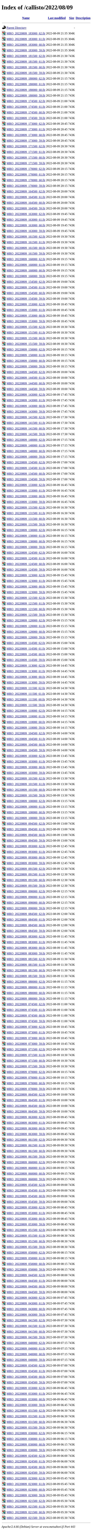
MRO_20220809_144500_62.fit (26, 372)
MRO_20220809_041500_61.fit (26, 1326)
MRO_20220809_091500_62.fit (26, 868)
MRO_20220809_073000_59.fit (26, 1043)
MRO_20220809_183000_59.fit (26, 50)
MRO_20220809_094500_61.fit (26, 829)
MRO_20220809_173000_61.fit (26, 129)
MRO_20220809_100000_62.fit (26, 801)
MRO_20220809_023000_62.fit (26, 1478)
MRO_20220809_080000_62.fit (26, 981)
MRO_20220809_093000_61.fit (26, 851)
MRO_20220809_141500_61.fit (26, 422)
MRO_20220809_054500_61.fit (26, 1190)
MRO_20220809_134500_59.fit (26, 479)
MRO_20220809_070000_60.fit (26, 1083)
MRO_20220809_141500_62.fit (26, 417)
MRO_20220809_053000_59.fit (26, 1224)
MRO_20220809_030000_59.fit (26, 1450)
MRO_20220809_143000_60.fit (26, 406)
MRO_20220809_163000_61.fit (26, 219)
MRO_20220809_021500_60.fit (26, 1512)
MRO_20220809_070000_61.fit (26, 1077)
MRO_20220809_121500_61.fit (26, 603)
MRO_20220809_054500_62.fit (26, 1184)
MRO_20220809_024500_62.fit (26, 1455)
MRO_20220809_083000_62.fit (26, 936)
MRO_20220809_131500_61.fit (26, 513)
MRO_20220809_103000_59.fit (26, 772)
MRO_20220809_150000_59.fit (26, 366)
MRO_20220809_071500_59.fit (26, 1066)
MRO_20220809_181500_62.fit (26, 56)
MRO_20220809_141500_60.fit (26, 428)
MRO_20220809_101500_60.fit (26, 789)
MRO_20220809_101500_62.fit (26, 778)
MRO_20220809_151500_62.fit (26, 327)
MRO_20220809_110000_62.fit (26, 710)
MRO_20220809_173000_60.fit (26, 135)
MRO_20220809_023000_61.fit (26, 1484)
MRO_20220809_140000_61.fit (26, 445)
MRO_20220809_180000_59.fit (26, 95)
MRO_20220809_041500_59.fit (26, 1337)
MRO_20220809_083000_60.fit (26, 947)
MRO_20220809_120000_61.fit (26, 626)
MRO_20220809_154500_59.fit (26, 298)
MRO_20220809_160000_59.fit (26, 276)
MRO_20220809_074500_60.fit (26, 1015)
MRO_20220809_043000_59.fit (26, 1314)
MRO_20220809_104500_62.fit (26, 733)
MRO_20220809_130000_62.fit (26, 530)
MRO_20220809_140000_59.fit (26, 456)
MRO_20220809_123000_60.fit (26, 586)
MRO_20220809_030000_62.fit (26, 1433)
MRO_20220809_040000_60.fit (26, 1354)
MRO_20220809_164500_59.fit (26, 208)
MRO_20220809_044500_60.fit (26, 1286)
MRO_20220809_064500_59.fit (26, 1111)
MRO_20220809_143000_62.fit (26, 394)
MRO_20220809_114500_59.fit (26, 660)
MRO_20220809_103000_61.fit (26, 761)
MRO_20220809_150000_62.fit (26, 349)
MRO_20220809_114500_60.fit (26, 654)
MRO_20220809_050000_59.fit (26, 1269)
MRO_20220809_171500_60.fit (26, 157)
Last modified (57, 18)
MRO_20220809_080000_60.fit (26, 993)
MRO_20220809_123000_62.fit (26, 575)
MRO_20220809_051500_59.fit (26, 1247)
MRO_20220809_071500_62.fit (26, 1049)
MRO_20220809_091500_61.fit (26, 874)
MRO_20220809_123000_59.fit (26, 592)
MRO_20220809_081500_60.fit (26, 970)
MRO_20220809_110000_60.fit (26, 722)
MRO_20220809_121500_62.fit (26, 597)
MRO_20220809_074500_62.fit (26, 1004)
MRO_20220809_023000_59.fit (26, 1495)
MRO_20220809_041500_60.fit (26, 1331)
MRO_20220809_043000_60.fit (26, 1309)
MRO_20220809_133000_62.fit (26, 485)
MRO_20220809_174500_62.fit (26, 101)
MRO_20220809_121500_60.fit (26, 609)
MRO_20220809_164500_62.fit (26, 191)
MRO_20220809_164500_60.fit (26, 202)
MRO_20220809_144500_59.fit (26, 389)
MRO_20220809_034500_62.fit (26, 1365)
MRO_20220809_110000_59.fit (26, 727)
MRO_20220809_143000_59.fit (26, 411)
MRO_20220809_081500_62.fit (26, 959)
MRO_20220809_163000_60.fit (26, 225)
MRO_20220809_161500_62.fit (26, 236)
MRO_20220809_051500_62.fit (26, 1230)
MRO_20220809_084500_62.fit (26, 914)
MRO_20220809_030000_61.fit (26, 1438)
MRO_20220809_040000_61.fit (26, 1348)
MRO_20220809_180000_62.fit (26, 78)
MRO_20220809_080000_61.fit (26, 987)
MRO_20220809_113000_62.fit (26, 665)
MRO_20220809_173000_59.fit (26, 140)
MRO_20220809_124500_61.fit (26, 558)
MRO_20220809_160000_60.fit (26, 270)
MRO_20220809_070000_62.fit (26, 1072)
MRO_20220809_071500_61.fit (26, 1055)
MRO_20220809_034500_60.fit (26, 1376)
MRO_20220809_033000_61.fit (26, 1393)
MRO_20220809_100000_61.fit (26, 806)
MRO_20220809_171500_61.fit (26, 152)
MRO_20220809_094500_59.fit (26, 840)
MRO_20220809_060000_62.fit (26, 1162)
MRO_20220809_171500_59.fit (26, 163)
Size (71, 18)
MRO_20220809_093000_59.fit (26, 863)
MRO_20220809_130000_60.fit (26, 541)
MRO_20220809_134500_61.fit (26, 468)
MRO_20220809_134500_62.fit (26, 462)
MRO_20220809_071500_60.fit (26, 1060)
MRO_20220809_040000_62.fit (26, 1342)
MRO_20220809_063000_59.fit (26, 1134)
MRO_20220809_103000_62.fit (26, 755)
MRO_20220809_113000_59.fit (26, 682)
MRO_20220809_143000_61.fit (26, 400)
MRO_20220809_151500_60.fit (26, 338)
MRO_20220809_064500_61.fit (26, 1100)
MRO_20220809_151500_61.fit (26, 332)
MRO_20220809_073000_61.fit (26, 1032)
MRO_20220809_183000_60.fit (26, 44)
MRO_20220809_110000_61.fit (26, 716)
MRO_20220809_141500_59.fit (26, 434)
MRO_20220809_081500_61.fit (26, 964)
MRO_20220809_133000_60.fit (26, 496)
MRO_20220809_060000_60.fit (26, 1173)
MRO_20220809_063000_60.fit (26, 1128)
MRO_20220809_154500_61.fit (26, 287)
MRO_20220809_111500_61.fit (26, 693)
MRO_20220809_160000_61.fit (26, 264)
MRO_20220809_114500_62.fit (26, 643)
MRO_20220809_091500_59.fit (26, 885)
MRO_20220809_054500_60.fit (26, 1196)
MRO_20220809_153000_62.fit (26, 304)
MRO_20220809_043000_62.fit (26, 1297)
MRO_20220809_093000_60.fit (26, 857)
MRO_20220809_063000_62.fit (26, 1117)
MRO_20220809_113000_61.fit (26, 671)
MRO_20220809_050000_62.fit (26, 1252)
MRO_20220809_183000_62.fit (26, 33)
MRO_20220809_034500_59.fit (26, 1382)
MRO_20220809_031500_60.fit (26, 1422)
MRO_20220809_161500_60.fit (26, 247)
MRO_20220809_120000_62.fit (26, 620)
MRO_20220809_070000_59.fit (26, 1088)
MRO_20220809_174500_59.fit (26, 118)
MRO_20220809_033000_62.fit (26, 1388)
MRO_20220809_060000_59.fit (26, 1179)
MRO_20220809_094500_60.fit (26, 834)
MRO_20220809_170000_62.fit (26, 168)
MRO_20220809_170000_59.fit (26, 185)
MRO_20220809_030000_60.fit (26, 1444)
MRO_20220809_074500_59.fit (26, 1021)
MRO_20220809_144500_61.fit (26, 377)
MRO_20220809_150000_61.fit (26, 355)
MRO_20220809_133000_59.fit (26, 501)
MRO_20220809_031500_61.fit (26, 1416)
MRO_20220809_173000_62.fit (26, 123)
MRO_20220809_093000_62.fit (26, 846)
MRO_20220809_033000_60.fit (26, 1399)
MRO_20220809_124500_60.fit (26, 564)
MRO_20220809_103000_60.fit (26, 767)
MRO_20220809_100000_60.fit (26, 812)
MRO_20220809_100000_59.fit (26, 818)
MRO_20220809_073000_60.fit (26, 1038)
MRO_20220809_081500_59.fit (26, 976)
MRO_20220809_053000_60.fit (26, 1218)
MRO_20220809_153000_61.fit (26, 310)
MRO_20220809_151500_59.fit (26, 343)
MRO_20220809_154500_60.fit (26, 293)
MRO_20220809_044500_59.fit (26, 1292)
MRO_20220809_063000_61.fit (26, 1122)
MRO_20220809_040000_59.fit (26, 1359)
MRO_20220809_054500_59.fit (26, 1201)
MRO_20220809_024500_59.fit (26, 1472)
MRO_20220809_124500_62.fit (26, 552)
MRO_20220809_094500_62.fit (26, 823)
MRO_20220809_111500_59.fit (26, 705)
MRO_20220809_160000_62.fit (26, 259)
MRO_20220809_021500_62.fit (26, 1501)
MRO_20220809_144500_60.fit (26, 383)
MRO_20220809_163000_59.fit (26, 231)
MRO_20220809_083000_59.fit (26, 953)
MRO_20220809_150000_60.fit (26, 360)
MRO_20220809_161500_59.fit (26, 253)
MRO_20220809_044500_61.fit (26, 1280)
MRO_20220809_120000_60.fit (26, 631)
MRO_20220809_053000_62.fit (26, 1207)
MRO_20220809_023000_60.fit (26, 1489)
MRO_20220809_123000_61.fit (26, 580)
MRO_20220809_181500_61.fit (26, 61)
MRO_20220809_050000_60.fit (26, 1263)
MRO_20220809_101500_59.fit (26, 795)
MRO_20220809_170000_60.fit (26, 180)
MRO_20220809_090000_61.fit (26, 897)
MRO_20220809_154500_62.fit (26, 281)
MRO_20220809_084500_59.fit (26, 930)
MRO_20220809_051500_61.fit (26, 1235)
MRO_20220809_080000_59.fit (26, 998)
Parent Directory (16, 27)
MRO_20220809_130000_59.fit (26, 547)
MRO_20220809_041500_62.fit (26, 1320)
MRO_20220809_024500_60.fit (26, 1467)
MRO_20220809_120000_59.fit (26, 637)
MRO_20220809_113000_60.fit (26, 676)
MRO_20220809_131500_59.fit (26, 524)
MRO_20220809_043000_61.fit (26, 1303)
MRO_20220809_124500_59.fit (26, 569)
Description (83, 18)
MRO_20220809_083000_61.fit (26, 942)
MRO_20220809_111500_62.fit (26, 688)
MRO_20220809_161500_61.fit (26, 242)
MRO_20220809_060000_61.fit (26, 1168)
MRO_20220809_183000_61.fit (26, 39)
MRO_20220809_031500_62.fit (26, 1410)
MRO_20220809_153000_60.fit (26, 315)
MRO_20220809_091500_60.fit (26, 880)
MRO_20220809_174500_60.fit (26, 112)
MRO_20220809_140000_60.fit (26, 451)
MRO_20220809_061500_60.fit (26, 1151)
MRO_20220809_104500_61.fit (26, 739)
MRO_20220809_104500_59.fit (26, 750)
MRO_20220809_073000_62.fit (26, 1026)
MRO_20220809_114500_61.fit (26, 648)
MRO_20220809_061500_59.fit (26, 1156)
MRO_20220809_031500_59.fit (26, 1427)
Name (26, 18)
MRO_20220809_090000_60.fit (26, 902)
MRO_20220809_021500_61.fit (26, 1506)
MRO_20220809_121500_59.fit (26, 614)
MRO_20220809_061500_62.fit (26, 1139)
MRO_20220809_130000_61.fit (26, 535)
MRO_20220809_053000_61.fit (26, 1213)
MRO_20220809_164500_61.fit (26, 197)
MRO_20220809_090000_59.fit (26, 908)
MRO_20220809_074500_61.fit (26, 1009)
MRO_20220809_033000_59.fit (26, 1405)
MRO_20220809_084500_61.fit (26, 919)
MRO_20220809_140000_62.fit (26, 439)
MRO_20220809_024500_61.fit (26, 1461)
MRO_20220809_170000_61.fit (26, 174)
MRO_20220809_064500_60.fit (26, 1105)
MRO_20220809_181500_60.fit (26, 67)
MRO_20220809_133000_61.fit (26, 490)
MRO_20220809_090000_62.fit (26, 891)
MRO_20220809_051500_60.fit (26, 1241)
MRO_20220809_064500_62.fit (26, 1094)
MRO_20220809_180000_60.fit (26, 89)
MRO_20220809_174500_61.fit (26, 106)
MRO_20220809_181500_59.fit (26, 73)
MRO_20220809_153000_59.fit (26, 321)
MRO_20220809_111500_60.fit (26, 699)
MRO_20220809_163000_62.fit (26, 214)
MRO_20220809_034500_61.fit (26, 1371)
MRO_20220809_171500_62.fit (26, 146)
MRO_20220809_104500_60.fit (26, 744)
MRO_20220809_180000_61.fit (26, 84)
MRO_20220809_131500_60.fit (26, 518)
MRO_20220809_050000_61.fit (26, 1258)
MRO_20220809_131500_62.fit (26, 507)
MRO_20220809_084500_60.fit (26, 925)
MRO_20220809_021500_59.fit (26, 1517)
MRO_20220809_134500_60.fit (26, 473)
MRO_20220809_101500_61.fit (26, 784)
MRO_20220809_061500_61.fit (26, 1145)
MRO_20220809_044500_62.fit (26, 1275)
